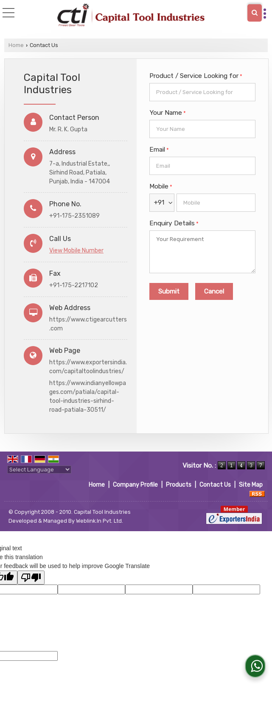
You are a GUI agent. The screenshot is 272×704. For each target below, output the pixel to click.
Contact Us (215, 484)
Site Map (251, 484)
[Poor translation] (31, 578)
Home (16, 45)
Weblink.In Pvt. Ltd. (99, 521)
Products (178, 484)
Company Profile (135, 484)
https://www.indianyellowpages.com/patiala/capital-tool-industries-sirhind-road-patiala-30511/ (87, 396)
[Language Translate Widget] (39, 470)
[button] (76, 250)
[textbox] (202, 92)
